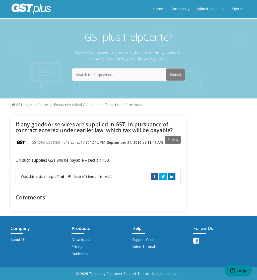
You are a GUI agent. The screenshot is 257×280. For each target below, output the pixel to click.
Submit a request (211, 8)
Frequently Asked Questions (76, 104)
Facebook (154, 176)
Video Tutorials (144, 246)
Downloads (81, 239)
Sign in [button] (237, 8)
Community (180, 8)
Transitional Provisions (123, 104)
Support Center (144, 239)
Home (158, 8)
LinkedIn (171, 176)
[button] (63, 176)
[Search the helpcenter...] (128, 74)
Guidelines (80, 253)
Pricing (77, 246)
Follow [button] (172, 139)
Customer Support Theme (128, 273)
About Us (18, 239)
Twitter (163, 176)
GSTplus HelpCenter (32, 104)
